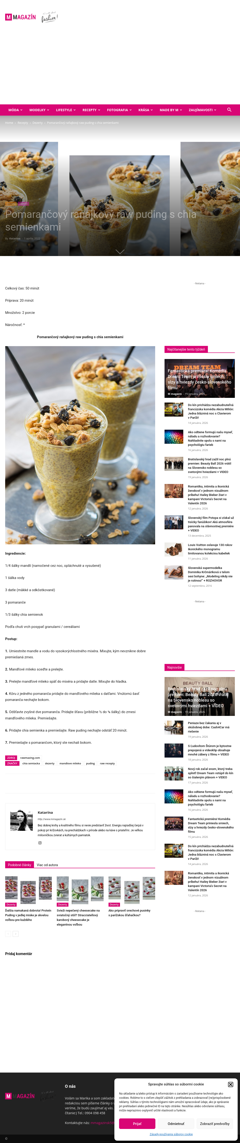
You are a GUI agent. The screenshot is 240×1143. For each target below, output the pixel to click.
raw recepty (107, 763)
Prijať (137, 1124)
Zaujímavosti (202, 110)
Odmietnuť (176, 1124)
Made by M (171, 110)
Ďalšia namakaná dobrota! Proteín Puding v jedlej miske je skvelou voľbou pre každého (28, 915)
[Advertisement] (120, 69)
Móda (15, 110)
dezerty (49, 763)
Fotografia (119, 110)
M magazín (175, 394)
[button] (230, 1084)
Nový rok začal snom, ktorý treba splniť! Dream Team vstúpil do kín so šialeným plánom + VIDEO (210, 773)
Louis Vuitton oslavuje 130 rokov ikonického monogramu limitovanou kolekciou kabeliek (210, 549)
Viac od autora (47, 865)
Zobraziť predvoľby (214, 1124)
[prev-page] (8, 934)
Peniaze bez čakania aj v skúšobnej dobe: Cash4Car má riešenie (208, 727)
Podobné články (19, 865)
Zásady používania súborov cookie (171, 1134)
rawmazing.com (30, 757)
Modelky (39, 110)
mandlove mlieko (70, 763)
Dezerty (38, 123)
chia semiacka (31, 763)
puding (90, 763)
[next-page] (16, 934)
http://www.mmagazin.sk (52, 819)
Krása (146, 110)
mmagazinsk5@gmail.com (111, 1123)
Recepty (91, 110)
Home (9, 123)
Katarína (14, 238)
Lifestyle (66, 110)
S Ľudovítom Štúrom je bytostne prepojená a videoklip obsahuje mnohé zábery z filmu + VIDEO (209, 750)
